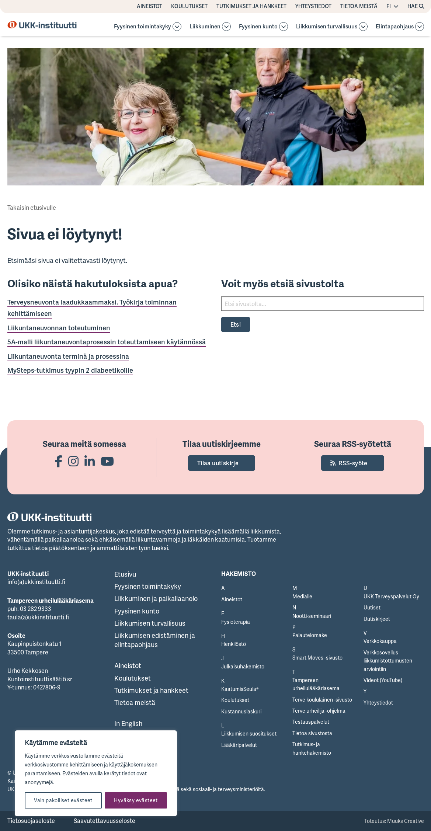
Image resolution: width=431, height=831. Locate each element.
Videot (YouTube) (383, 680)
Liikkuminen (205, 27)
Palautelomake (309, 635)
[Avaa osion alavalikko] (177, 26)
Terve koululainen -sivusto (322, 699)
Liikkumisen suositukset (249, 733)
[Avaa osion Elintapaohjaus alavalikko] (419, 26)
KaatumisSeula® (239, 688)
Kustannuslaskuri (241, 711)
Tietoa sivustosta (312, 733)
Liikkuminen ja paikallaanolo (156, 598)
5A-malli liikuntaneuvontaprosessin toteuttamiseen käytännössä (106, 341)
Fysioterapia (235, 621)
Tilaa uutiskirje (218, 463)
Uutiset (372, 607)
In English (128, 723)
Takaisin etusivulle (31, 208)
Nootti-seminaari (311, 615)
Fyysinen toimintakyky (142, 27)
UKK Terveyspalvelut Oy (391, 596)
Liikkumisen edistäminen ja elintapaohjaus (154, 640)
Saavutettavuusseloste (104, 821)
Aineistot (149, 6)
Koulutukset (189, 6)
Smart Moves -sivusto (317, 657)
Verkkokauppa (380, 640)
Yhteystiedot (313, 6)
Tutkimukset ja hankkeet (251, 6)
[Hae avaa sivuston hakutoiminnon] (415, 6)
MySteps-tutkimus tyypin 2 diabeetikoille (70, 370)
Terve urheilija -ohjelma (318, 710)
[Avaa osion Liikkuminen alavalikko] (226, 26)
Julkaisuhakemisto (242, 666)
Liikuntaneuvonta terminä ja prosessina (68, 356)
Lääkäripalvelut (239, 744)
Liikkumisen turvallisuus (326, 27)
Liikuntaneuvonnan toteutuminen (58, 327)
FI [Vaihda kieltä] (388, 6)
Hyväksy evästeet (135, 800)
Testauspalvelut (310, 721)
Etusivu (125, 574)
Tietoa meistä (359, 6)
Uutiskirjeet (377, 618)
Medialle (302, 596)
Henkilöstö (233, 643)
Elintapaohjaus (395, 27)
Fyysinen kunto (258, 27)
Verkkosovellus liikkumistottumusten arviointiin (388, 660)
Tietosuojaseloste (31, 821)
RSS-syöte (353, 463)
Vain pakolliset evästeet (63, 800)
